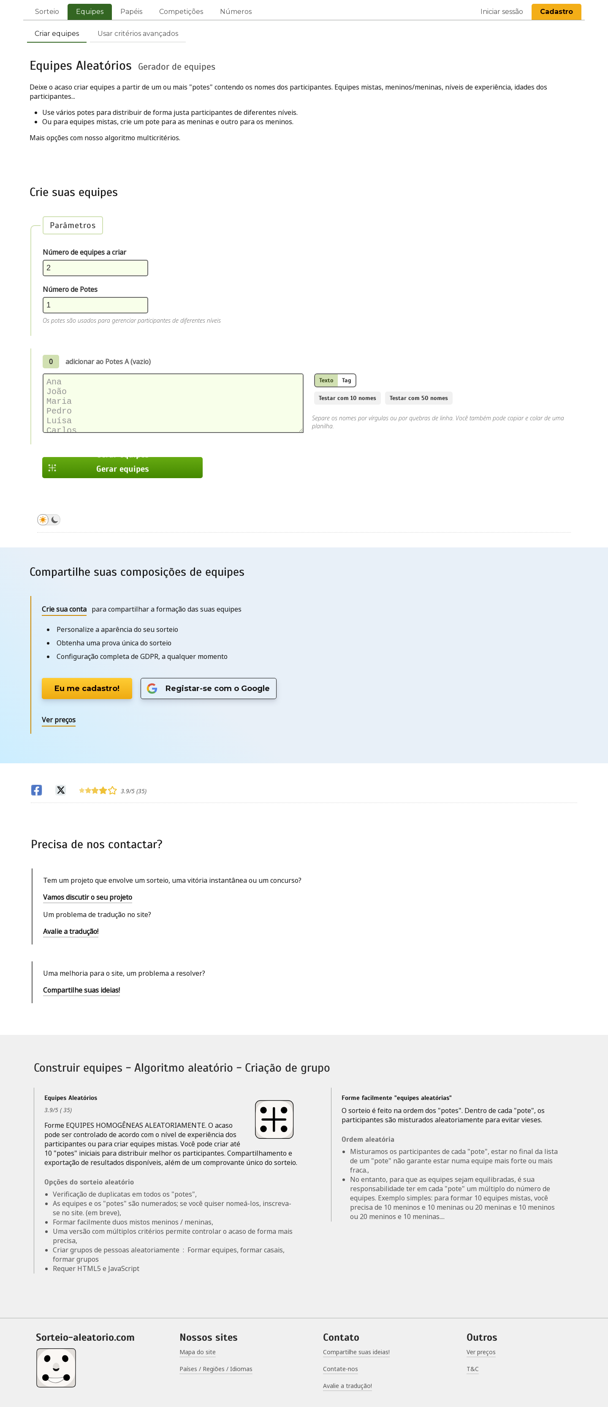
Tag (346, 380)
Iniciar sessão (501, 12)
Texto (326, 380)
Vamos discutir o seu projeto (87, 897)
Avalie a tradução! (70, 931)
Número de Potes (70, 289)
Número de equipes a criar (84, 252)
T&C (473, 1369)
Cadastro (556, 12)
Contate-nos (340, 1369)
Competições (181, 12)
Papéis (131, 12)
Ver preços (481, 1352)
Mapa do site (197, 1352)
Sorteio (47, 12)
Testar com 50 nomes (419, 398)
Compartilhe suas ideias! (81, 990)
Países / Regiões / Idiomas (215, 1369)
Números (236, 12)
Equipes (89, 12)
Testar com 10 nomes (347, 398)
